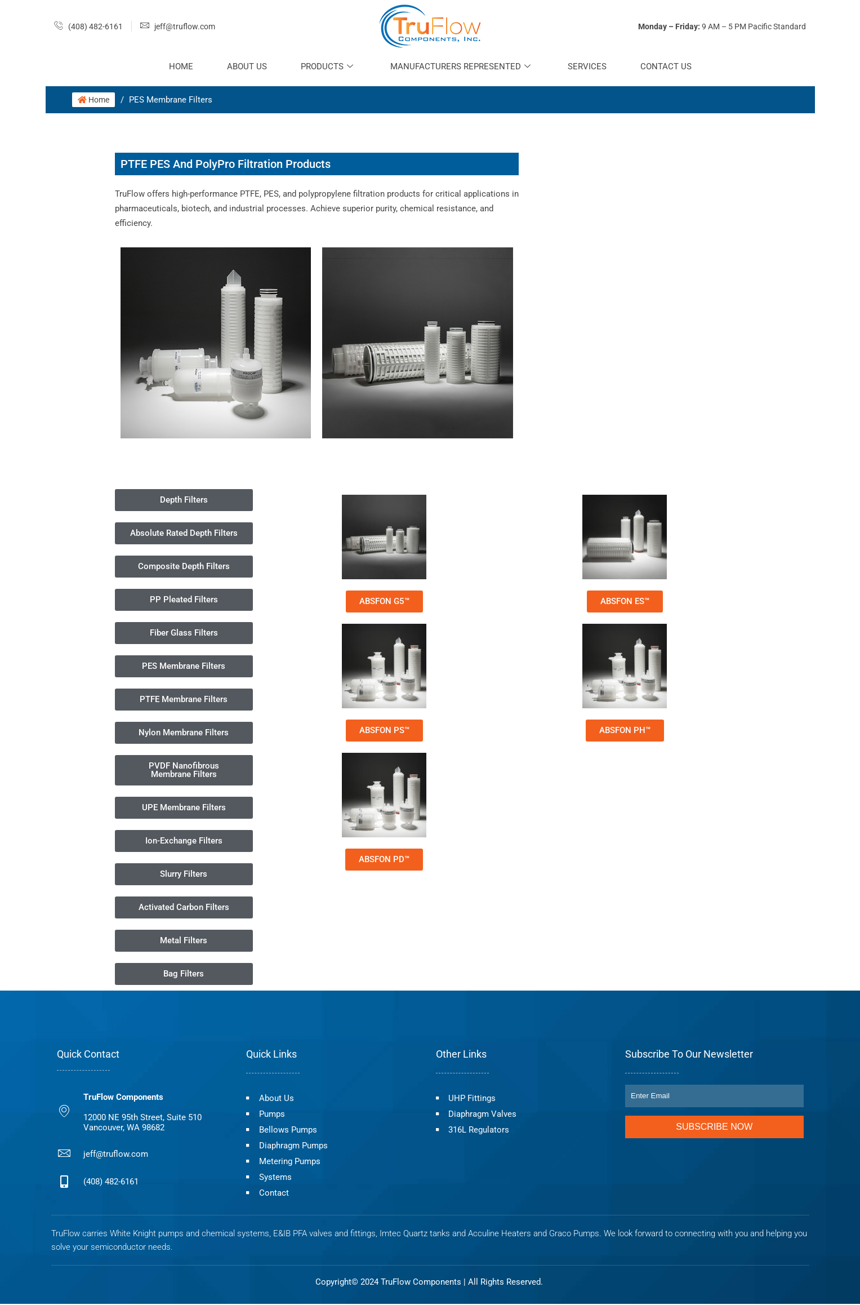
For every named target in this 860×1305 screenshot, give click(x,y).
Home (181, 66)
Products (327, 66)
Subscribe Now (714, 1126)
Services (587, 66)
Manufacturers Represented (460, 66)
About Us (247, 66)
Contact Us (666, 66)
